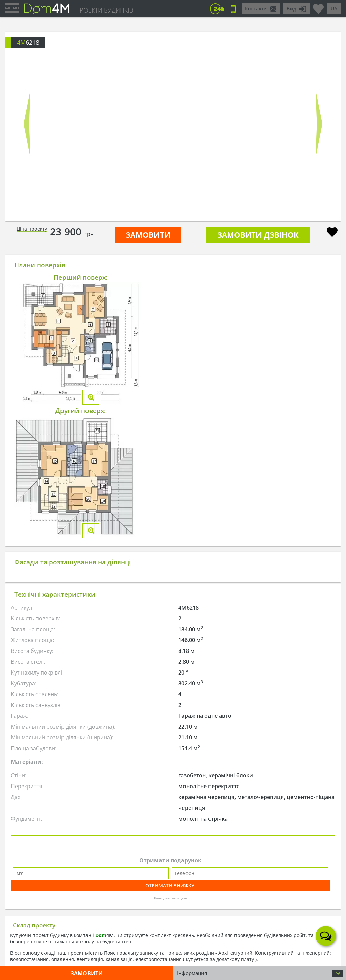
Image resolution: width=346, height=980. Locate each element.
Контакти (256, 8)
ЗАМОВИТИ (148, 235)
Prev (27, 124)
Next (319, 124)
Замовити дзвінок (258, 235)
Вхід (291, 8)
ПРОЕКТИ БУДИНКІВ (104, 10)
